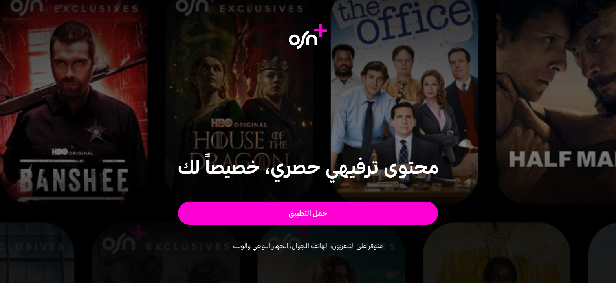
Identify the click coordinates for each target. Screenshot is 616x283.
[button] (308, 213)
